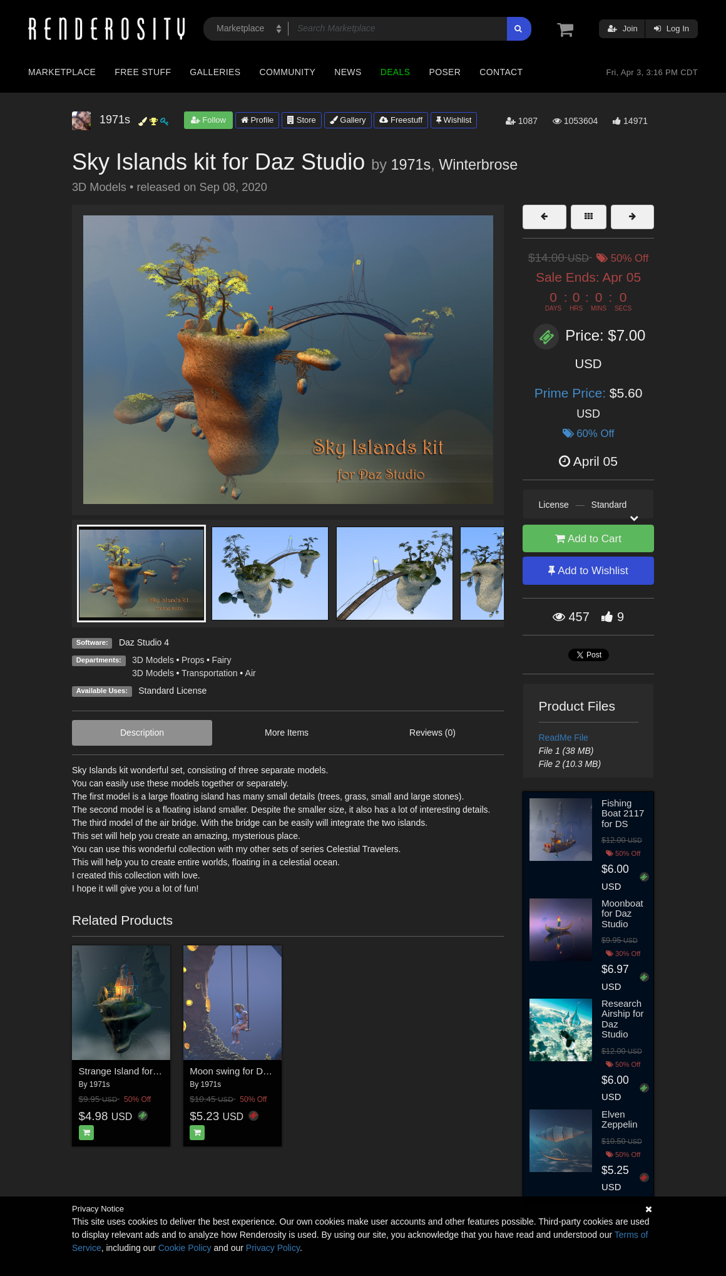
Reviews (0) (432, 733)
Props (193, 660)
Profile (257, 120)
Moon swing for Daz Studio (246, 1071)
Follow (208, 120)
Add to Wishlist (588, 571)
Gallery (348, 120)
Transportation (210, 673)
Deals (396, 72)
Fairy (221, 660)
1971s (411, 165)
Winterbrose (478, 165)
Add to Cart (588, 539)
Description (142, 733)
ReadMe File (563, 738)
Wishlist (453, 120)
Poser (445, 72)
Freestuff (400, 120)
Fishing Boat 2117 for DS (622, 813)
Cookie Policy (185, 1248)
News (347, 72)
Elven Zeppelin (619, 1119)
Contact (501, 72)
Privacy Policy (273, 1248)
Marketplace (62, 72)
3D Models (153, 660)
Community (288, 72)
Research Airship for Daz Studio (622, 1019)
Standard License (172, 691)
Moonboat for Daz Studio (622, 913)
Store (301, 120)
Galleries (215, 72)
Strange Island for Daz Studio (140, 1071)
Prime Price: (572, 393)
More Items (287, 733)
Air (250, 673)
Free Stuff (143, 72)
